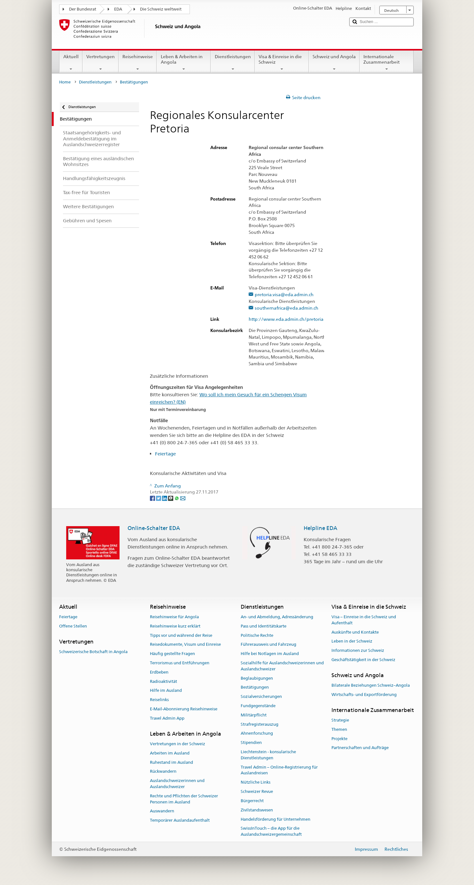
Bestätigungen (255, 687)
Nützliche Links (255, 782)
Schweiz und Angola (334, 62)
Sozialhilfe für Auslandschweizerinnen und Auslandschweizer (282, 665)
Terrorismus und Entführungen (179, 662)
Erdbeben (159, 672)
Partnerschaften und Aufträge (360, 748)
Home (65, 82)
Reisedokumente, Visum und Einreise (185, 644)
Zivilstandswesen (257, 810)
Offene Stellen (73, 626)
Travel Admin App (167, 718)
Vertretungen (100, 62)
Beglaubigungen (257, 678)
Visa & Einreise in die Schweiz (281, 62)
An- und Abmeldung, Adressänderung (277, 616)
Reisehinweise (137, 62)
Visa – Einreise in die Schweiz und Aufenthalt (363, 619)
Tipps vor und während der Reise (181, 635)
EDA (118, 9)
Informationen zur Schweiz (357, 650)
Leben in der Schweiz (351, 641)
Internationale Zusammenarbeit (386, 62)
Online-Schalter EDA (154, 528)
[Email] (182, 498)
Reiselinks (159, 699)
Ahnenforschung (257, 733)
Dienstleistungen (232, 62)
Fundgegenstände (258, 705)
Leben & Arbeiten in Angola (183, 62)
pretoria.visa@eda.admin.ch (284, 294)
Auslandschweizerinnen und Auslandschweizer (177, 783)
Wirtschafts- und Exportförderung (364, 694)
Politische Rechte (257, 635)
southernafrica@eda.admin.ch (286, 308)
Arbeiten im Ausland (170, 753)
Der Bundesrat (82, 9)
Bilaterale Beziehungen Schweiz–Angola (370, 685)
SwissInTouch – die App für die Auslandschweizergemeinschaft (271, 831)
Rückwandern (163, 771)
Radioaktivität (163, 681)
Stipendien (251, 742)
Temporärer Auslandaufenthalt (180, 820)
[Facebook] (153, 498)
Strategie (340, 720)
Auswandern (162, 811)
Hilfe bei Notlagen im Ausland (270, 653)
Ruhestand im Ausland (171, 762)
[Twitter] (159, 498)
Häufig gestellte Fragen (172, 653)
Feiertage (165, 454)
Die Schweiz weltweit (161, 9)
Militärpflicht (254, 715)
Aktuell (71, 62)
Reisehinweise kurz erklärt (175, 626)
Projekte (339, 738)
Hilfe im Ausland (166, 690)
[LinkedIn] (165, 498)
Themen (339, 729)
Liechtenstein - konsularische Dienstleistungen (268, 754)
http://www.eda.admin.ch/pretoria (289, 319)
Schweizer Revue (257, 791)
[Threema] (171, 498)
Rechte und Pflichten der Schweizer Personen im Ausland (184, 799)
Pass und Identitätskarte (263, 626)
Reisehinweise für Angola (174, 616)
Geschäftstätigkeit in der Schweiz (363, 659)
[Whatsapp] (177, 498)
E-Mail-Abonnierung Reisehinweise (183, 709)
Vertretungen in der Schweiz (177, 743)
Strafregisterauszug (259, 724)
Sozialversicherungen (261, 696)
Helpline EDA (320, 528)
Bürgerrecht (252, 800)
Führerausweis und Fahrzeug (268, 644)
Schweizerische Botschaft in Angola (93, 651)
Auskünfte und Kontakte (355, 632)
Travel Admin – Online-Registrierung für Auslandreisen (279, 770)
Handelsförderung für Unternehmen (275, 819)
